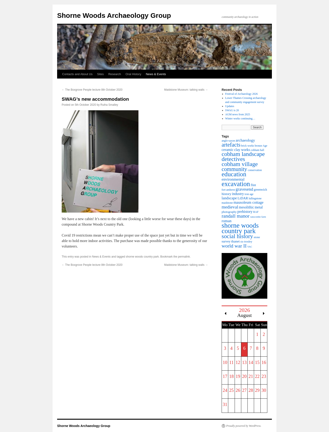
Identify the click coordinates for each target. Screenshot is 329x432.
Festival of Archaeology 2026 (241, 93)
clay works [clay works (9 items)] (242, 150)
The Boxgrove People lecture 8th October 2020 (92, 89)
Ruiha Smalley (109, 104)
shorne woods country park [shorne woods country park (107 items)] (240, 228)
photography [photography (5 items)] (229, 211)
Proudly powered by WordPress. (243, 425)
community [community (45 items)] (234, 169)
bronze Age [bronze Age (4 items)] (261, 145)
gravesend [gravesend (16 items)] (244, 189)
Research (114, 74)
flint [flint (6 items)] (253, 185)
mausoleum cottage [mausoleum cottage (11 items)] (248, 202)
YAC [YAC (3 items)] (249, 246)
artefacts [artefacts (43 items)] (231, 145)
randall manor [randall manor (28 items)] (235, 216)
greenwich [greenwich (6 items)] (260, 189)
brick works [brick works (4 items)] (247, 145)
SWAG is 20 (232, 110)
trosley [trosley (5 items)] (248, 241)
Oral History (133, 74)
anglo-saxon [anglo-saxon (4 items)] (228, 140)
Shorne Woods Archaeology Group (114, 15)
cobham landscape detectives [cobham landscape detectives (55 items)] (243, 156)
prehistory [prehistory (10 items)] (245, 211)
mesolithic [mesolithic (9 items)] (246, 207)
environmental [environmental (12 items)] (233, 179)
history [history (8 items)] (226, 194)
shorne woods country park (142, 256)
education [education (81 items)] (234, 174)
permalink (184, 256)
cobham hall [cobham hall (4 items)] (257, 150)
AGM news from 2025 (237, 114)
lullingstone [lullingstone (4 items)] (255, 198)
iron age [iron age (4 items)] (248, 194)
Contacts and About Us (77, 74)
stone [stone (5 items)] (257, 237)
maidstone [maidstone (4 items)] (227, 202)
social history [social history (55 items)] (237, 236)
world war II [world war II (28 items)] (234, 246)
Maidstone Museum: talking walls (186, 89)
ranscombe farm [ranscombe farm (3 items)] (258, 217)
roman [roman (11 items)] (226, 221)
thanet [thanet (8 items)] (235, 241)
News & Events (156, 74)
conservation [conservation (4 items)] (255, 170)
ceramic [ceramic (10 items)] (227, 150)
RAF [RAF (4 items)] (255, 211)
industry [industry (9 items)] (238, 194)
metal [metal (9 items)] (259, 207)
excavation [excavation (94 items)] (236, 183)
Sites (100, 74)
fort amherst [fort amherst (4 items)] (228, 189)
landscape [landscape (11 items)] (229, 198)
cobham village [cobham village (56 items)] (240, 164)
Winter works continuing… (240, 118)
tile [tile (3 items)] (242, 241)
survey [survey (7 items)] (226, 241)
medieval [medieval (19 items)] (230, 206)
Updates (229, 106)
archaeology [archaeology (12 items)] (245, 140)
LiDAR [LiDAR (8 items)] (243, 198)
